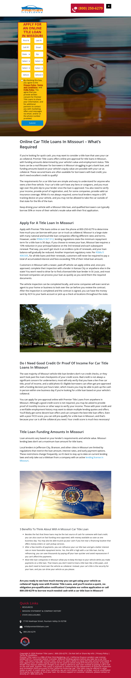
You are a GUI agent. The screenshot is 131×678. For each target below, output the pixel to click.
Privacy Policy (30, 85)
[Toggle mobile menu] (108, 6)
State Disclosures (31, 615)
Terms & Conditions (28, 655)
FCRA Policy (29, 90)
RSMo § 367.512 (45, 239)
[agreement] (22, 80)
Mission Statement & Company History (41, 611)
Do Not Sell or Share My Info (81, 653)
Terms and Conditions (33, 86)
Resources (27, 607)
